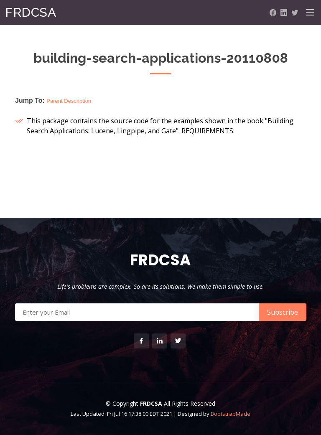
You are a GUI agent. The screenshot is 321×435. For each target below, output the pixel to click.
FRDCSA (30, 12)
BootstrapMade (230, 413)
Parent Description (68, 101)
